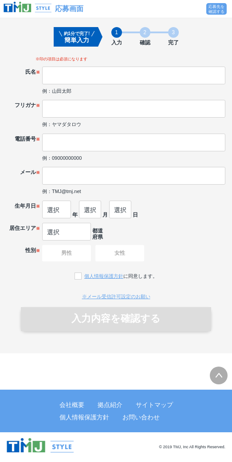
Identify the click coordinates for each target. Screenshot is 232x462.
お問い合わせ (141, 417)
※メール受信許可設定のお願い (116, 296)
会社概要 (71, 404)
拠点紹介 (110, 404)
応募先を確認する (216, 9)
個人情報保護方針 (103, 276)
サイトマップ (154, 404)
